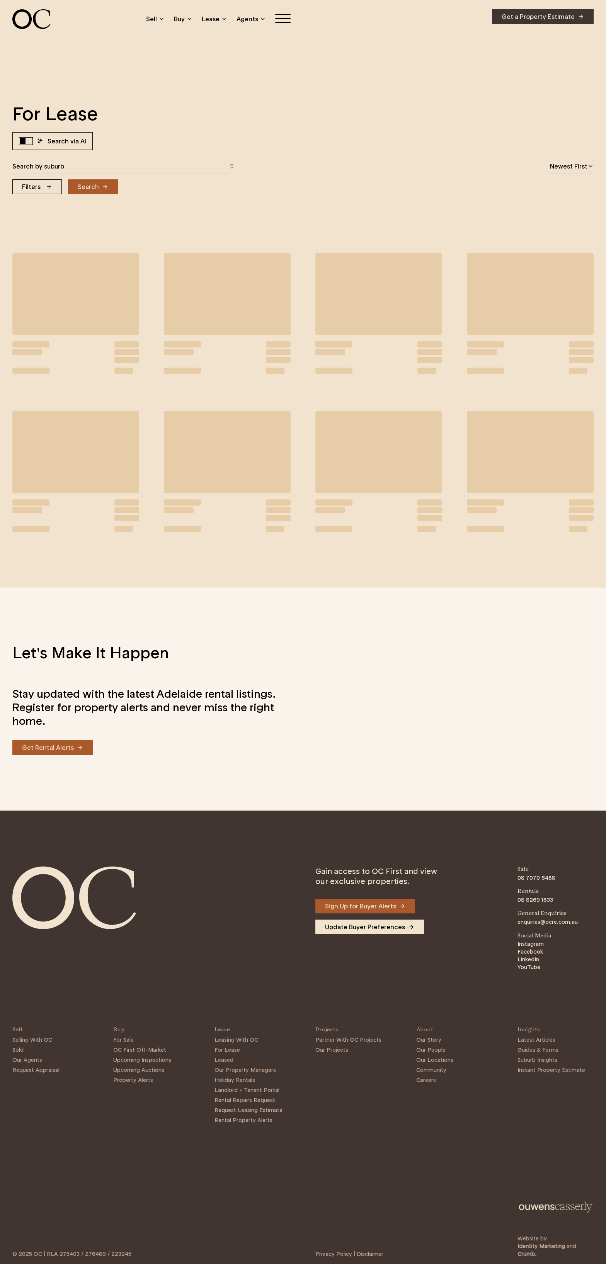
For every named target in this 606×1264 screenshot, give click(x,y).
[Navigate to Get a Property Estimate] (543, 16)
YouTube (528, 967)
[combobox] (123, 166)
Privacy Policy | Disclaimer (349, 1253)
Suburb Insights (537, 1059)
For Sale (123, 1039)
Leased (223, 1059)
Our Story (428, 1039)
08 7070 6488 (536, 877)
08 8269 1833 (535, 899)
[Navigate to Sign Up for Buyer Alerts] (365, 906)
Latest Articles (536, 1039)
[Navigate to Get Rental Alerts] (52, 747)
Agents (251, 19)
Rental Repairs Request (244, 1100)
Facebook (530, 951)
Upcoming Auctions (138, 1069)
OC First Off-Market (139, 1049)
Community (431, 1069)
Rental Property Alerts (243, 1120)
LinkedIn (528, 959)
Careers (426, 1080)
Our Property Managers (245, 1069)
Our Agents (27, 1059)
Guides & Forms (537, 1049)
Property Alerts (133, 1080)
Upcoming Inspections (142, 1059)
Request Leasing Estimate (248, 1110)
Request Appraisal (36, 1069)
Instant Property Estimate (551, 1069)
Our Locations (434, 1059)
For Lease (227, 1049)
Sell (155, 19)
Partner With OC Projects (348, 1039)
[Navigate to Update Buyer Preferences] (369, 927)
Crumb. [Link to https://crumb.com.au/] (526, 1253)
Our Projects (331, 1049)
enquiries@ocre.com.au (547, 921)
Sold (18, 1049)
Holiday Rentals (234, 1080)
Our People (431, 1049)
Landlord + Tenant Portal (246, 1090)
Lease (214, 19)
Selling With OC (32, 1039)
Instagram (530, 943)
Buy (183, 19)
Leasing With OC (236, 1039)
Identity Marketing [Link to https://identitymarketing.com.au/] (541, 1246)
